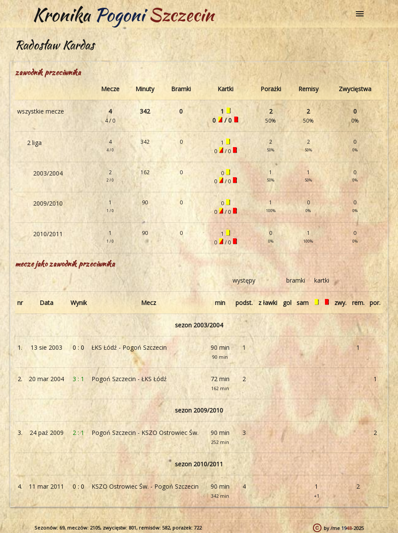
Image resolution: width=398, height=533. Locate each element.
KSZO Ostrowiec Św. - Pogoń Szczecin (145, 486)
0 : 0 (78, 347)
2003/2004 (48, 173)
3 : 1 (78, 379)
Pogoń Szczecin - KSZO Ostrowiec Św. (145, 432)
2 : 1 (78, 432)
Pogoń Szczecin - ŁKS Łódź (129, 379)
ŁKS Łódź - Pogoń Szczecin (129, 347)
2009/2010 (48, 203)
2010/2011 (48, 234)
